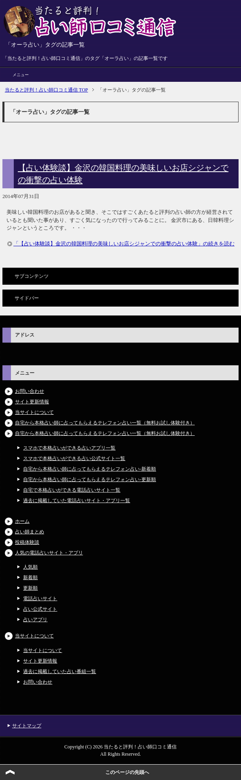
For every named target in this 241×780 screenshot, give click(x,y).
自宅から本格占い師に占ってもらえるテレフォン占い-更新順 (89, 479)
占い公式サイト (40, 609)
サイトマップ (26, 726)
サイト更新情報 (32, 402)
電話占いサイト (40, 598)
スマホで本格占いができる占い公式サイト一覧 (74, 458)
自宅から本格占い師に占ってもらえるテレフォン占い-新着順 (89, 469)
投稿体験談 (27, 542)
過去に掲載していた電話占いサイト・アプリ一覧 (76, 500)
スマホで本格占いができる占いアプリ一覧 (69, 448)
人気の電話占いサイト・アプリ (49, 553)
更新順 (30, 588)
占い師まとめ (29, 532)
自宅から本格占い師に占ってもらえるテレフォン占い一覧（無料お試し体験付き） (105, 423)
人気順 (30, 567)
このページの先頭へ (127, 772)
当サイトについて (34, 412)
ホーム (22, 521)
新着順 (30, 577)
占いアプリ (35, 619)
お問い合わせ (29, 391)
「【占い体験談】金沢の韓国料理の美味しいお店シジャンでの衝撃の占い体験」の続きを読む (124, 244)
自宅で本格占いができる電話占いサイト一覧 (71, 490)
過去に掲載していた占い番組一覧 (59, 671)
